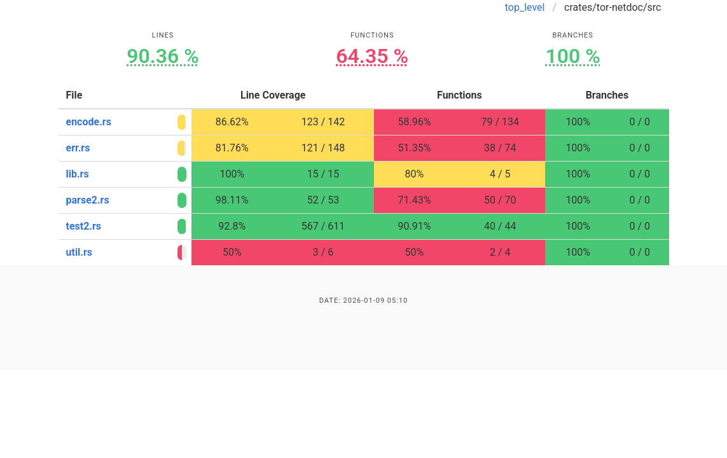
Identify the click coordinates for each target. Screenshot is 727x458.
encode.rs (88, 122)
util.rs (79, 252)
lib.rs (77, 174)
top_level (525, 7)
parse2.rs (87, 200)
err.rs (78, 148)
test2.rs (84, 226)
